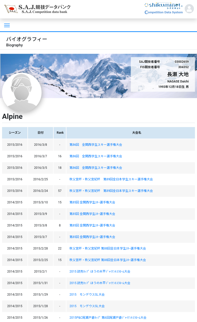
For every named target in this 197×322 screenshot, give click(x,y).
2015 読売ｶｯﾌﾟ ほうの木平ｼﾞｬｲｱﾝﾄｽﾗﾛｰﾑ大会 (100, 271)
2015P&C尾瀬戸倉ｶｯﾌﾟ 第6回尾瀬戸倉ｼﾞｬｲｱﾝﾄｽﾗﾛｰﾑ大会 (108, 317)
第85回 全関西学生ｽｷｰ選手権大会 (92, 202)
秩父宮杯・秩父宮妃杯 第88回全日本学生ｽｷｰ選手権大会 (108, 248)
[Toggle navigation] (6, 25)
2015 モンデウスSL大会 (87, 294)
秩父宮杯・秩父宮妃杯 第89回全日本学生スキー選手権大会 (111, 179)
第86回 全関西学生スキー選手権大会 (96, 145)
